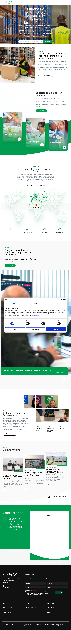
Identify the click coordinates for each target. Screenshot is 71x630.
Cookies (47, 624)
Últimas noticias (50, 607)
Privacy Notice (35, 315)
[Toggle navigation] (69, 2)
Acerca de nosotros (7, 607)
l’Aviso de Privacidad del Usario (34, 594)
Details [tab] (35, 303)
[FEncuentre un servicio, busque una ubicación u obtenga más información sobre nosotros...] (30, 41)
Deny (15, 329)
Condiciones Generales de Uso (25, 625)
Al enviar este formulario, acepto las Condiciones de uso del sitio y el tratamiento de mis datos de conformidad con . (40, 593)
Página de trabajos (14, 529)
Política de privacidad (38, 625)
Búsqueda (47, 41)
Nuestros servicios (29, 609)
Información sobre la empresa (9, 625)
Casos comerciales (51, 609)
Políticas (53, 624)
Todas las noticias (56, 496)
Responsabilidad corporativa (9, 609)
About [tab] (56, 303)
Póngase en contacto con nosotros (11, 586)
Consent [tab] (15, 303)
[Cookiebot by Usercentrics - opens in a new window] (60, 300)
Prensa (48, 612)
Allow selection (35, 329)
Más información (60, 372)
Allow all (56, 329)
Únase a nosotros (7, 612)
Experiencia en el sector (30, 607)
